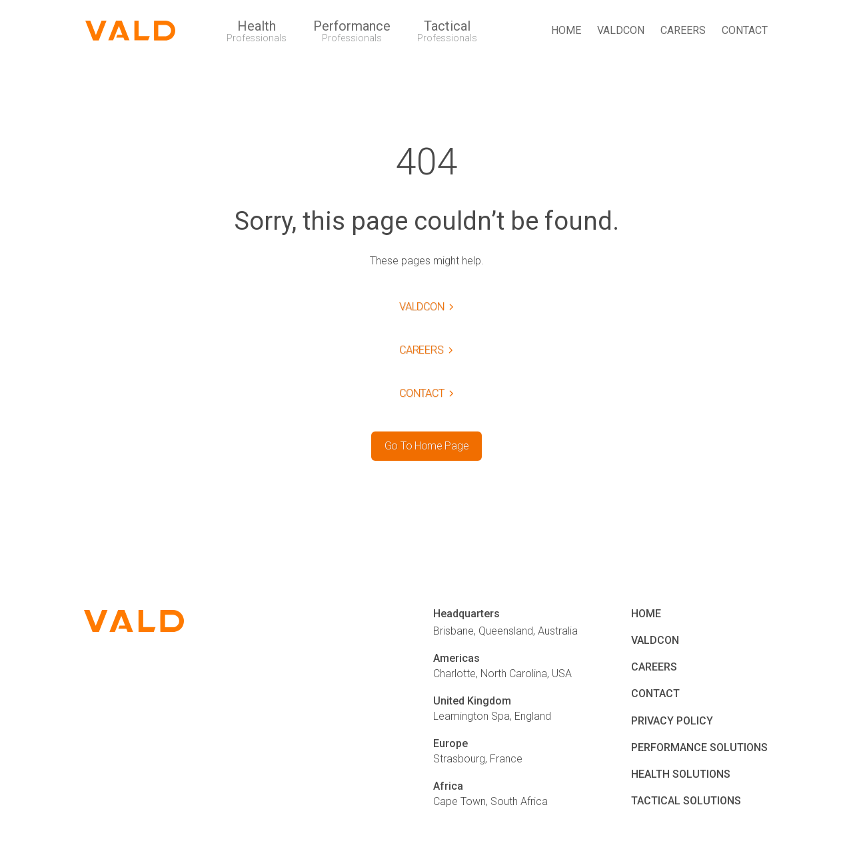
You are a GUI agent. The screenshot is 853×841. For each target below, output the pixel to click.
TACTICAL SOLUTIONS (686, 800)
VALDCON (620, 30)
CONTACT (745, 30)
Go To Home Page (426, 445)
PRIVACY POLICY (672, 720)
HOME (566, 30)
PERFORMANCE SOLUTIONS (699, 747)
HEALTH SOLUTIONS (680, 774)
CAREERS (683, 30)
